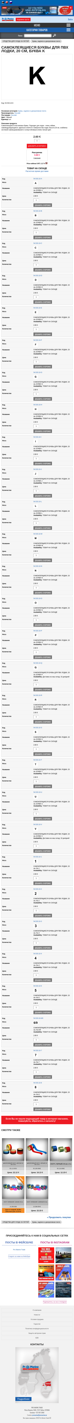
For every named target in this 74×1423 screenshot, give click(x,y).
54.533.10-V (37, 824)
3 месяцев (37, 158)
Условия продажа (37, 1319)
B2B (37, 1338)
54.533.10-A (37, 179)
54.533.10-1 (37, 857)
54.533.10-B (37, 211)
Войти (70, 19)
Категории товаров (37, 30)
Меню (37, 25)
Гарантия (37, 1324)
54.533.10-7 (37, 1050)
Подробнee (23, 1399)
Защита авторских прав (37, 1333)
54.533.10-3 (37, 921)
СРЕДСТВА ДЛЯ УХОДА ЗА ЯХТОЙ (16, 41)
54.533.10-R (37, 695)
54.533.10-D (37, 276)
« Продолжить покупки (59, 1217)
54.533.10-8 (37, 1083)
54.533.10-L (37, 502)
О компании (37, 1310)
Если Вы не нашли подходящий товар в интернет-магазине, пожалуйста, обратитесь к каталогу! (37, 1120)
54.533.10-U (37, 792)
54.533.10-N (37, 566)
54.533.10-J (37, 469)
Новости (37, 1315)
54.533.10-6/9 (38, 1018)
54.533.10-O (37, 598)
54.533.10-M (37, 534)
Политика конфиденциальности (37, 1329)
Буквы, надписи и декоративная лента (46, 41)
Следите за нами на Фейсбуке (19, 1256)
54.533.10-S (37, 728)
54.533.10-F (37, 340)
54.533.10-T (37, 760)
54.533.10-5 (37, 986)
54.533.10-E (37, 308)
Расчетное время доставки (37, 171)
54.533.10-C (37, 243)
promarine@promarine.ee (39, 1415)
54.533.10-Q (37, 663)
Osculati (17, 113)
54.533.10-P (37, 631)
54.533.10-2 (37, 889)
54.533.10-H (37, 405)
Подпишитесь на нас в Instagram (55, 1302)
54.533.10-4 (37, 954)
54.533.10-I (37, 437)
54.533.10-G (37, 372)
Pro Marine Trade (19, 1250)
